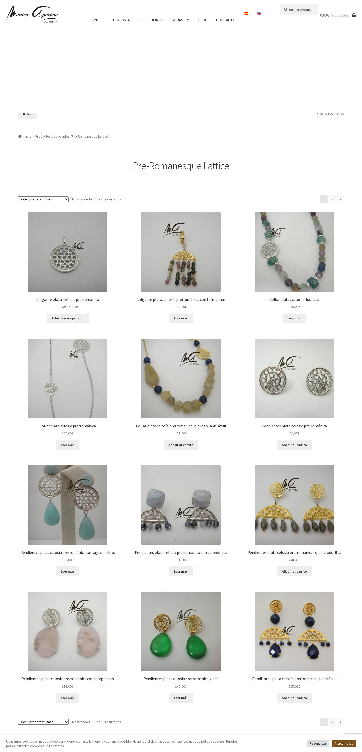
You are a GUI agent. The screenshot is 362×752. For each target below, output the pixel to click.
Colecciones (150, 19)
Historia (121, 19)
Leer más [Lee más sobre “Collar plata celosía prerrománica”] (68, 445)
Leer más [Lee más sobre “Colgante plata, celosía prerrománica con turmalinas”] (181, 318)
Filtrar (28, 114)
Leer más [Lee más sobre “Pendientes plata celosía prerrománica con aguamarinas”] (68, 571)
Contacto (226, 19)
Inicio (98, 19)
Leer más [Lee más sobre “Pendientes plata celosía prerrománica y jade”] (181, 698)
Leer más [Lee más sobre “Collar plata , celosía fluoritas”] (294, 318)
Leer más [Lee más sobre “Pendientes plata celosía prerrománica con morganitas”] (68, 698)
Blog (203, 19)
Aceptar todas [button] (344, 743)
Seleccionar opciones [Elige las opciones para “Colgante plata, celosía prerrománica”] (67, 318)
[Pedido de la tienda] (43, 199)
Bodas (177, 19)
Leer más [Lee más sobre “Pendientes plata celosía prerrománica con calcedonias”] (181, 571)
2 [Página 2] (332, 199)
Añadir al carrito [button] (180, 445)
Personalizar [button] (318, 743)
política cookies (213, 741)
